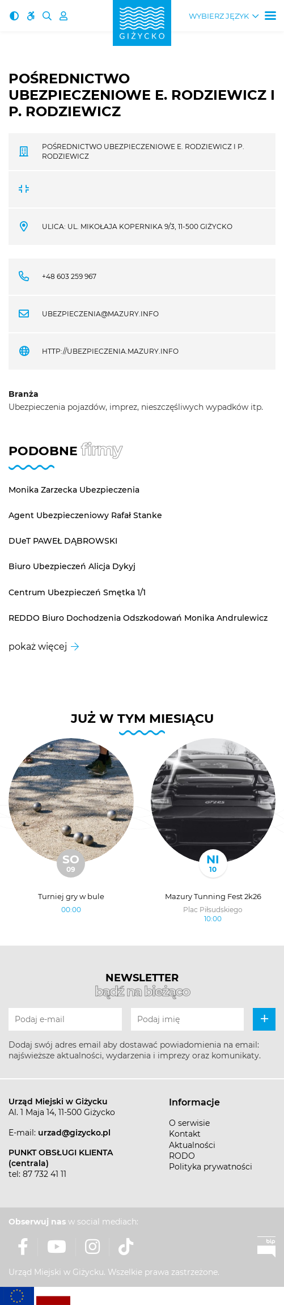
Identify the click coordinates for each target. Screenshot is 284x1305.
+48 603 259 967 (69, 276)
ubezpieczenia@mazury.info (100, 314)
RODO (182, 1156)
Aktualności (192, 1145)
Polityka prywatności (210, 1167)
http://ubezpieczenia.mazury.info (110, 351)
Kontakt (185, 1134)
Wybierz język (219, 16)
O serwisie (189, 1123)
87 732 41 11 (44, 1174)
